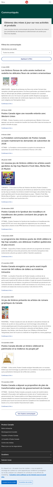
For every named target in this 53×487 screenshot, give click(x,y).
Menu (3, 2)
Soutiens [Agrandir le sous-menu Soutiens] (26, 454)
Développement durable (9, 432)
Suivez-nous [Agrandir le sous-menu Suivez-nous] (26, 460)
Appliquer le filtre (26, 59)
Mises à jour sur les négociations (11, 446)
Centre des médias (7, 443)
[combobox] (26, 52)
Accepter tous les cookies (9, 482)
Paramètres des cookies (25, 482)
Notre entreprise (6, 428)
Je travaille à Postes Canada (10, 439)
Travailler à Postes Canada (9, 435)
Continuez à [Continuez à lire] (7, 103)
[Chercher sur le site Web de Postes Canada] (50, 2)
